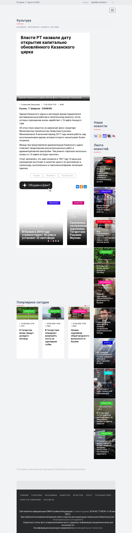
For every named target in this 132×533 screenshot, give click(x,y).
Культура (78, 203)
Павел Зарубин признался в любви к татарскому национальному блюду (104, 327)
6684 (42, 226)
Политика (36, 495)
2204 (100, 385)
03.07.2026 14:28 (104, 160)
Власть (107, 343)
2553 (73, 326)
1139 (100, 349)
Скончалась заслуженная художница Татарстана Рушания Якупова (78, 230)
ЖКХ (109, 161)
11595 (73, 217)
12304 (100, 163)
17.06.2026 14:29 (104, 346)
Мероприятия (34, 27)
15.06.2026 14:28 (104, 383)
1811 (100, 202)
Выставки (56, 27)
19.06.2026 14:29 (104, 316)
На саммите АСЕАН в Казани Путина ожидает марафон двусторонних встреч (104, 357)
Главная (24, 495)
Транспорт (54, 203)
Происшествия (104, 222)
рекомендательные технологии (88, 527)
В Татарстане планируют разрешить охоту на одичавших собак (52, 337)
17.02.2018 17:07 (48, 105)
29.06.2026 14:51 (104, 225)
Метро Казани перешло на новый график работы (103, 208)
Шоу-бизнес (22, 27)
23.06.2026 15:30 (78, 324)
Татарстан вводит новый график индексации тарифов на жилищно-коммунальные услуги (104, 174)
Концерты (46, 27)
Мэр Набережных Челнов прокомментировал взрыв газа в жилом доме (106, 236)
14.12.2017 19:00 (30, 226)
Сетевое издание (81, 511)
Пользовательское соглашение (67, 519)
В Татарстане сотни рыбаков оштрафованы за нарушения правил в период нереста (105, 418)
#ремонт (50, 175)
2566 (47, 326)
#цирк (36, 175)
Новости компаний (30, 499)
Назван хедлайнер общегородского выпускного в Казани (80, 336)
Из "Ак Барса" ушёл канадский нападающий (104, 391)
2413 (100, 409)
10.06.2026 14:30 (104, 407)
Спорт (108, 373)
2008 (100, 228)
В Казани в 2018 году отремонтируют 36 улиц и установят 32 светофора (39, 235)
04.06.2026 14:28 (52, 324)
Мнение (107, 312)
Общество (29, 311)
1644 (100, 318)
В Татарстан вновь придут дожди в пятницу (26, 334)
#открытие (67, 175)
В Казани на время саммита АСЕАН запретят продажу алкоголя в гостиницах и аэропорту (104, 447)
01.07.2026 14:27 (104, 199)
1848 (100, 437)
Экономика (51, 495)
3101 (22, 326)
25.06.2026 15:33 (26, 324)
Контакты (49, 499)
